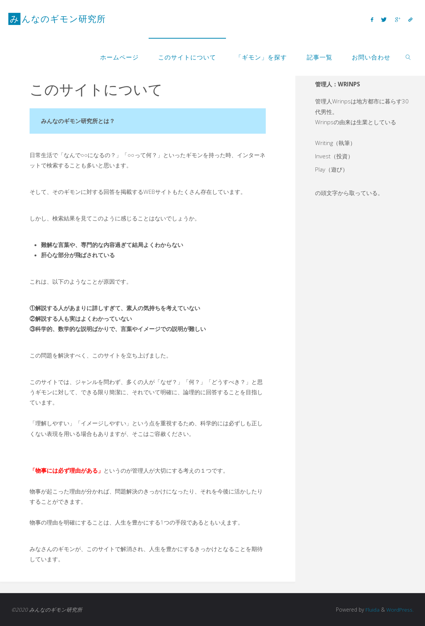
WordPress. (400, 609)
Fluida (372, 609)
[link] (408, 57)
